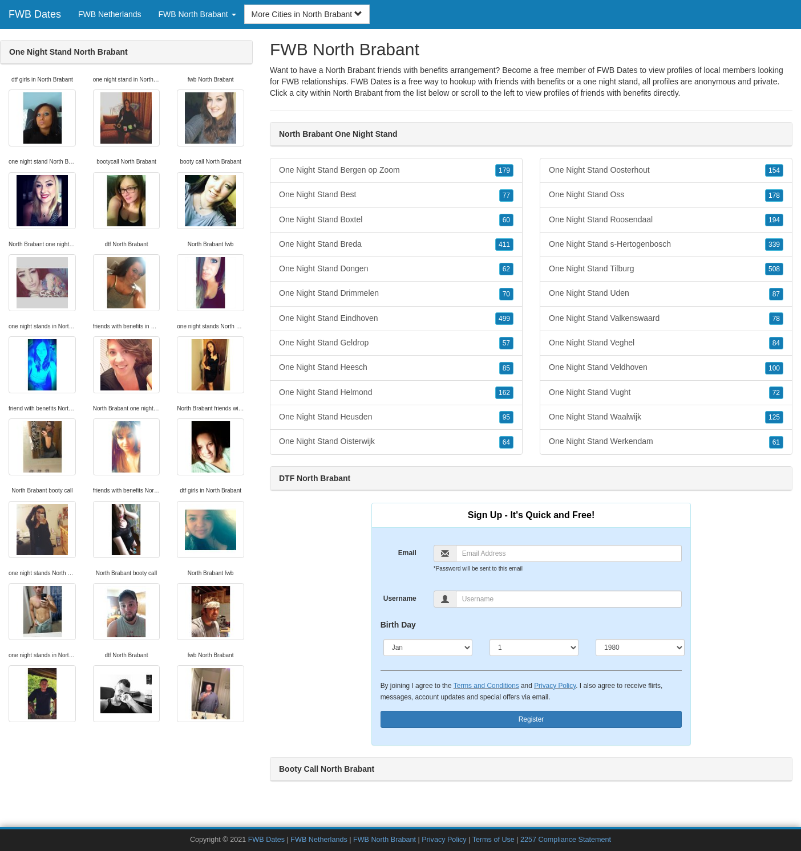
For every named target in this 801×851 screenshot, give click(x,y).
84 (776, 343)
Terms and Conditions (486, 686)
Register (531, 719)
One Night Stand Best (396, 195)
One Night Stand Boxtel (396, 220)
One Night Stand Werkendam (666, 441)
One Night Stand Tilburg (666, 269)
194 (774, 220)
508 (774, 269)
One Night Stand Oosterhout (666, 170)
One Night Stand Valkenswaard (666, 318)
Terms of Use (493, 840)
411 (504, 245)
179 (504, 170)
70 (506, 294)
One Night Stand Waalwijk (666, 417)
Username (399, 598)
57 (506, 343)
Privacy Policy (555, 686)
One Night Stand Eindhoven (396, 318)
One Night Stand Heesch (396, 367)
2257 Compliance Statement (565, 840)
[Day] (534, 647)
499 (504, 319)
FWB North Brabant (384, 840)
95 (506, 417)
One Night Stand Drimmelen (396, 293)
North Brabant (357, 92)
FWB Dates (35, 14)
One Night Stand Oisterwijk (396, 441)
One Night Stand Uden (666, 293)
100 (774, 368)
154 (774, 170)
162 (504, 393)
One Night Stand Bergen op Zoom (396, 170)
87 (776, 294)
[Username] (569, 599)
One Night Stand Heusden (396, 417)
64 (506, 442)
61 (776, 442)
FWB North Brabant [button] (197, 14)
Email (407, 553)
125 (774, 417)
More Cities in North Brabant (307, 14)
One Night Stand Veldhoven (666, 367)
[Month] (427, 647)
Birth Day (398, 624)
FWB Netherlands (109, 14)
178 (774, 195)
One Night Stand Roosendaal (666, 220)
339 (774, 245)
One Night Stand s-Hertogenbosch (666, 244)
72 (776, 393)
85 (506, 368)
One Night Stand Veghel (666, 343)
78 (776, 319)
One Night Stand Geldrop (396, 343)
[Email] (569, 553)
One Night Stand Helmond (396, 392)
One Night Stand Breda (396, 244)
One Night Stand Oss (666, 195)
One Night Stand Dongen (396, 269)
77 (506, 195)
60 (506, 220)
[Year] (640, 647)
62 (506, 269)
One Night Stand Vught (666, 392)
